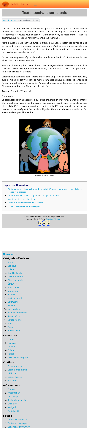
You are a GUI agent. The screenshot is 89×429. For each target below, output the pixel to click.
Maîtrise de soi (15, 298)
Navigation (13, 407)
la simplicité (74, 189)
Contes (11, 339)
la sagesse (21, 191)
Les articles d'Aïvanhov (18, 426)
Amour (11, 262)
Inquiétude (13, 291)
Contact (11, 389)
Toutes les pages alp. (18, 419)
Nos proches (14, 309)
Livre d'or (12, 403)
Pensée (11, 305)
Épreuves (12, 283)
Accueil (6, 20)
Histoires (12, 343)
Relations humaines (17, 312)
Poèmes (11, 350)
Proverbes (12, 380)
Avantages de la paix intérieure (22, 199)
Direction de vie (15, 280)
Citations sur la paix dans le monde (24, 189)
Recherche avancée (17, 400)
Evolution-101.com (53, 219)
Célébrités (12, 373)
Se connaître (14, 316)
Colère (11, 269)
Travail (11, 327)
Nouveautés (10, 254)
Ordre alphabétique (17, 369)
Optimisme (13, 301)
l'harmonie (63, 189)
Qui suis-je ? (13, 396)
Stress (10, 323)
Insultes (11, 294)
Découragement (15, 276)
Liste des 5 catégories (18, 357)
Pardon (19, 273)
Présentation (14, 392)
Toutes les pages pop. (18, 423)
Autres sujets (14, 330)
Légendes (12, 346)
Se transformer (15, 319)
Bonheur (12, 265)
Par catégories (15, 366)
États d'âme (13, 287)
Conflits (11, 273)
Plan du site (13, 410)
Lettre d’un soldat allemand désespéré (25, 202)
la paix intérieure (49, 189)
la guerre (34, 195)
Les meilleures (15, 377)
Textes (13, 20)
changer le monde (50, 195)
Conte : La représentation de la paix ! (24, 206)
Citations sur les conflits (18, 195)
